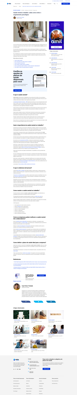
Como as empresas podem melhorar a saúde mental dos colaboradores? (27, 65)
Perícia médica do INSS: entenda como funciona (26, 164)
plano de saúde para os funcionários (24, 225)
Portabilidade (41, 388)
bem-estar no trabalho (21, 170)
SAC (30, 369)
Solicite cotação (56, 47)
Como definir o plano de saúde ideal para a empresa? (23, 67)
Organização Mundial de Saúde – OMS (21, 101)
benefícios (19, 206)
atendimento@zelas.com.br (34, 365)
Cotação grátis (41, 275)
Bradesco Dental (28, 391)
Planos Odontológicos (30, 378)
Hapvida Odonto (28, 393)
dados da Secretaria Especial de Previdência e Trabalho (31, 147)
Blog (54, 3)
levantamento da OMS (24, 140)
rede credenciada (24, 162)
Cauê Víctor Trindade (21, 17)
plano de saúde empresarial (21, 229)
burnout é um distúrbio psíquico (19, 175)
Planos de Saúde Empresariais (18, 378)
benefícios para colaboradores (21, 221)
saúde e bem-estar (38, 196)
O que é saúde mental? (18, 60)
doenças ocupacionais (19, 176)
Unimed (21, 160)
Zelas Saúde (15, 250)
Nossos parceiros (55, 378)
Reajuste (40, 391)
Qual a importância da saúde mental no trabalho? (23, 61)
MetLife (27, 383)
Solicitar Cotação (65, 3)
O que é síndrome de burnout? (19, 63)
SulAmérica (33, 160)
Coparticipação (41, 383)
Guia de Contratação (42, 378)
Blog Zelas (31, 372)
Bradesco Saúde (28, 160)
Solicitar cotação (46, 368)
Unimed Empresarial (16, 383)
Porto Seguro (15, 391)
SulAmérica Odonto (29, 388)
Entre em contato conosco (34, 362)
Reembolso (41, 393)
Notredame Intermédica (17, 388)
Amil (24, 160)
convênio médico (25, 222)
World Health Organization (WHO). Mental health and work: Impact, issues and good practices (30, 261)
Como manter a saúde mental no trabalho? (21, 64)
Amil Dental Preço (54, 383)
